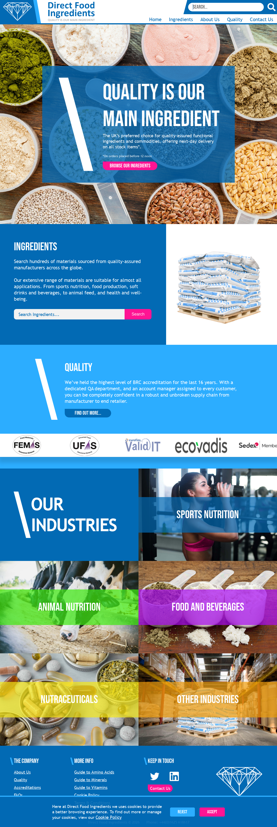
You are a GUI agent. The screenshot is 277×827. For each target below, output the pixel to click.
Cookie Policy (86, 795)
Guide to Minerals (90, 779)
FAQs (18, 795)
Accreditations (27, 787)
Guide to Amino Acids (94, 772)
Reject (182, 812)
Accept (212, 812)
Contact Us (261, 19)
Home (155, 19)
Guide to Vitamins (90, 787)
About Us (210, 19)
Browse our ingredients (130, 166)
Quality (234, 19)
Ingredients (181, 19)
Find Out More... (88, 413)
